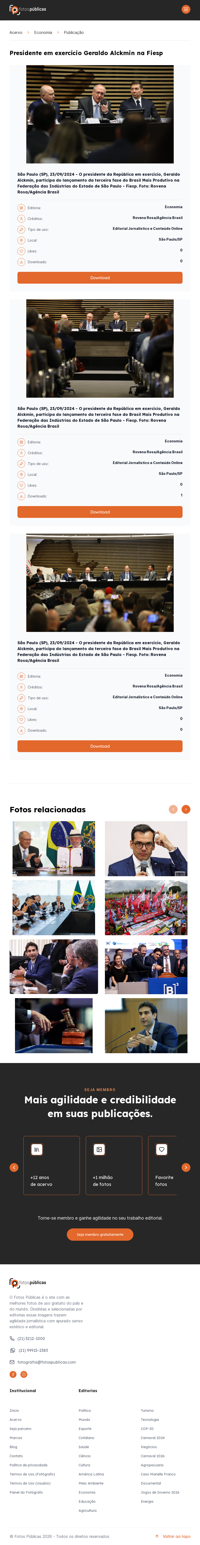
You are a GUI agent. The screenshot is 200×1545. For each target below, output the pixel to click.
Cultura (84, 1465)
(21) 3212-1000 (27, 1338)
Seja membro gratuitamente (100, 1234)
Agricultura (88, 1510)
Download (100, 277)
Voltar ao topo (172, 1536)
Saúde (84, 1447)
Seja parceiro (20, 1429)
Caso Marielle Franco (158, 1474)
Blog (13, 1447)
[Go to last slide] (14, 1167)
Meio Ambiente (91, 1483)
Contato (16, 1456)
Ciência (84, 1456)
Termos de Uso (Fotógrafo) (32, 1474)
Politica (85, 1410)
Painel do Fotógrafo (26, 1492)
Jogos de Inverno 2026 (160, 1492)
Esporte (85, 1429)
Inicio (14, 1410)
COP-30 (147, 1429)
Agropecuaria (152, 1465)
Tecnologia (150, 1419)
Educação (87, 1501)
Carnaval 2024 (153, 1438)
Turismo (147, 1410)
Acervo (16, 32)
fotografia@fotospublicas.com (43, 1362)
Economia (43, 32)
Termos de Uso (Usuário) (30, 1483)
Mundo (84, 1419)
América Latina (91, 1474)
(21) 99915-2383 (29, 1350)
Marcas (16, 1438)
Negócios (149, 1447)
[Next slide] (186, 1167)
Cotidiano (86, 1438)
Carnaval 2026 (153, 1456)
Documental (151, 1483)
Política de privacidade (28, 1465)
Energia (147, 1501)
